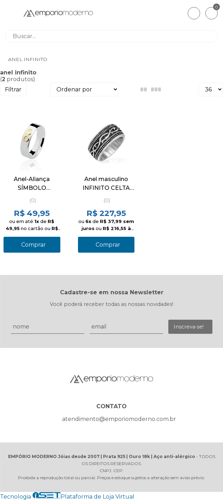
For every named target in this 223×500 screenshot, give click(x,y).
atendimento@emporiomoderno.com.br (119, 419)
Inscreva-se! (189, 327)
